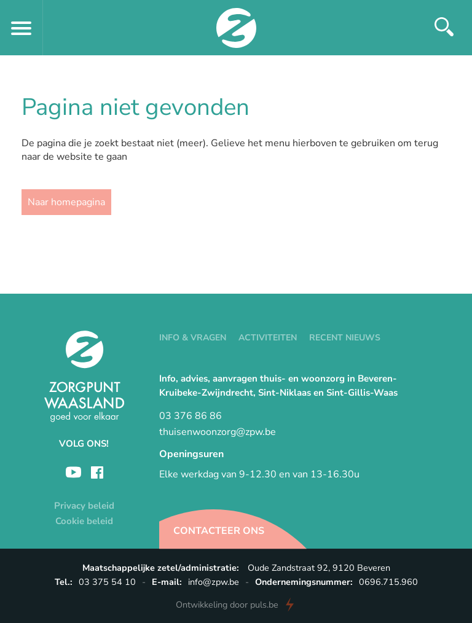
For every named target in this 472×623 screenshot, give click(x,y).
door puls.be (227, 604)
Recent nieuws (344, 337)
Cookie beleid (84, 521)
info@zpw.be (213, 582)
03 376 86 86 (190, 416)
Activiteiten (267, 337)
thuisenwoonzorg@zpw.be (217, 432)
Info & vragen (192, 337)
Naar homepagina (66, 202)
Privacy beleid (84, 506)
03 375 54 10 (107, 582)
